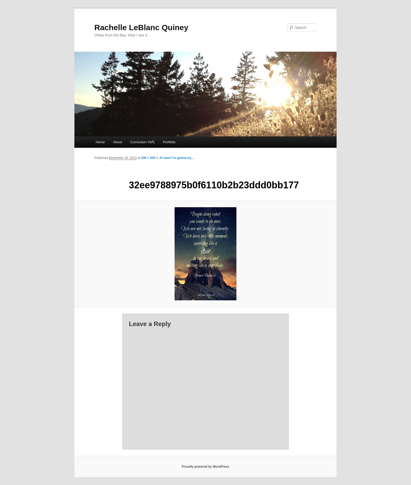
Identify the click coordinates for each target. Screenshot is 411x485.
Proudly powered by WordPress (205, 466)
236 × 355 (148, 158)
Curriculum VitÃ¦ (142, 142)
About (117, 142)
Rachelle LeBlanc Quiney (141, 27)
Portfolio (169, 142)
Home (100, 142)
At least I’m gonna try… (176, 158)
